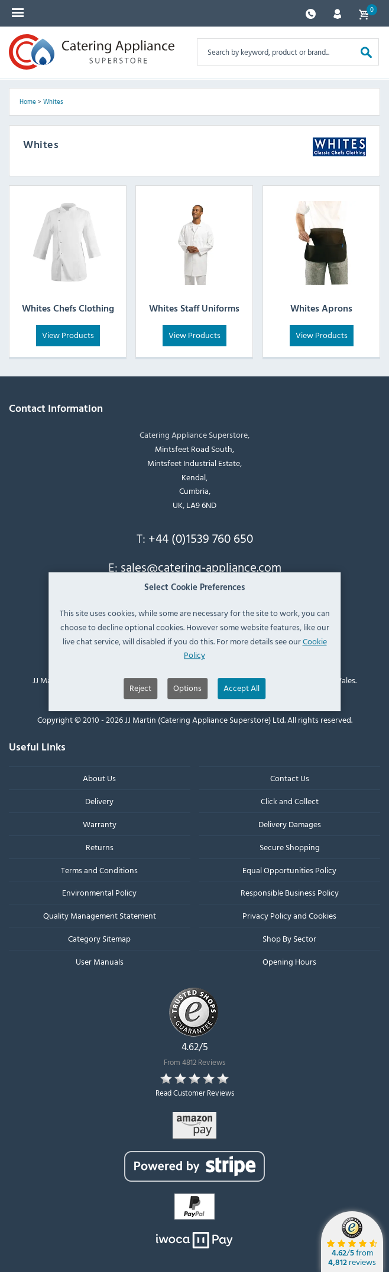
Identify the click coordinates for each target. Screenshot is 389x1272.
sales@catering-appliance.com (201, 567)
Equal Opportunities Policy (289, 870)
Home (28, 101)
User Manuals (100, 961)
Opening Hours (289, 961)
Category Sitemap (99, 938)
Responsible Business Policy (290, 893)
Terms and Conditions (99, 870)
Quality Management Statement (99, 916)
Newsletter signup (190, 595)
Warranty (99, 824)
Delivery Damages (289, 824)
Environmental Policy (99, 893)
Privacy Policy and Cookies (289, 916)
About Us (99, 778)
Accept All (241, 718)
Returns (100, 847)
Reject (140, 718)
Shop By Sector (289, 938)
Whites (53, 101)
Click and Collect (290, 801)
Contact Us (289, 778)
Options (187, 718)
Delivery (99, 801)
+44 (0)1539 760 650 (200, 538)
